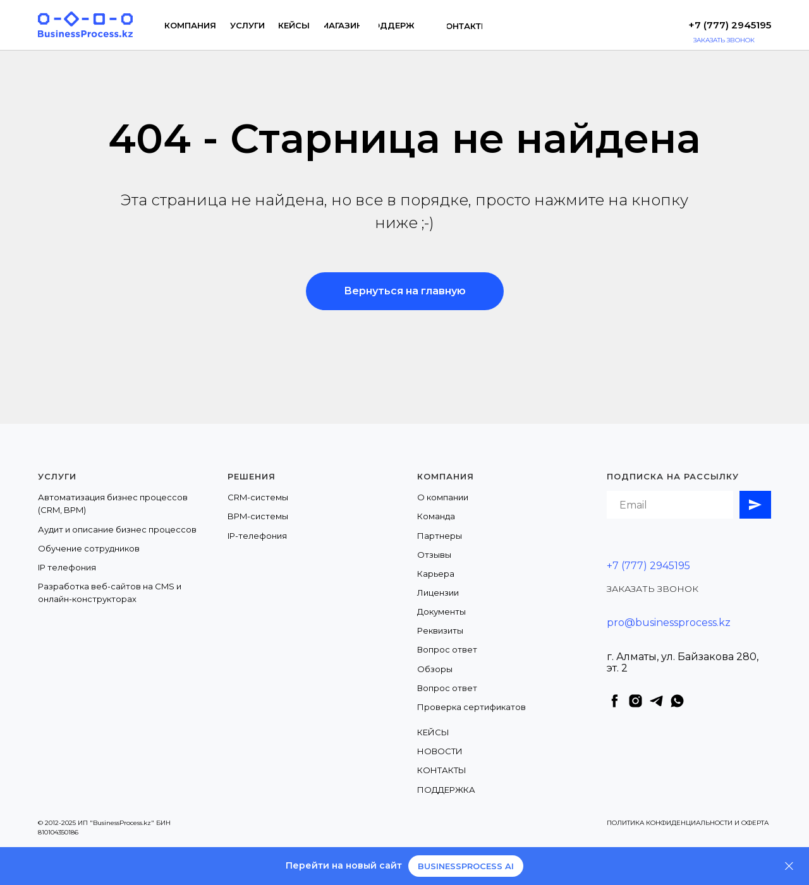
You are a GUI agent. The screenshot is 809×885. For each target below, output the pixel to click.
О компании (442, 497)
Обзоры (435, 669)
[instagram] (635, 701)
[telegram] (656, 701)
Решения (252, 476)
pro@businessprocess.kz (669, 623)
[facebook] (615, 701)
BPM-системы (258, 516)
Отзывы (434, 555)
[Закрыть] (789, 866)
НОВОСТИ (440, 751)
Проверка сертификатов (471, 707)
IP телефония (67, 567)
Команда (436, 516)
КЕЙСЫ (433, 732)
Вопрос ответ (447, 649)
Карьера (435, 574)
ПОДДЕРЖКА (446, 790)
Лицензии (438, 592)
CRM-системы (258, 497)
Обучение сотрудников (89, 548)
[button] (737, 40)
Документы (441, 611)
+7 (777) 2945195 (648, 566)
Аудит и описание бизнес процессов (117, 529)
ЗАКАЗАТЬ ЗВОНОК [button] (652, 588)
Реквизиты (440, 630)
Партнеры (439, 536)
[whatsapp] (677, 701)
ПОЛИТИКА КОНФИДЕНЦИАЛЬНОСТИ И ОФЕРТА (688, 823)
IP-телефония (257, 536)
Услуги (57, 476)
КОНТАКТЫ (441, 770)
